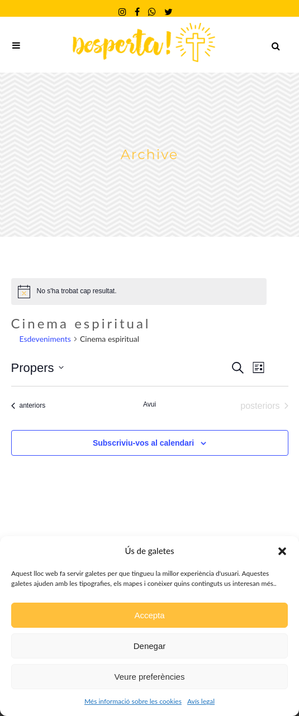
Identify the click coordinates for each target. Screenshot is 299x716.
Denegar (150, 646)
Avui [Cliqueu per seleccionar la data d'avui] (149, 404)
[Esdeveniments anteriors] (28, 406)
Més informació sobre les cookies (133, 701)
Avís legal (201, 701)
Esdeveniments (45, 338)
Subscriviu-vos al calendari (143, 442)
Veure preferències (150, 676)
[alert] (139, 291)
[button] (282, 551)
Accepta (149, 615)
